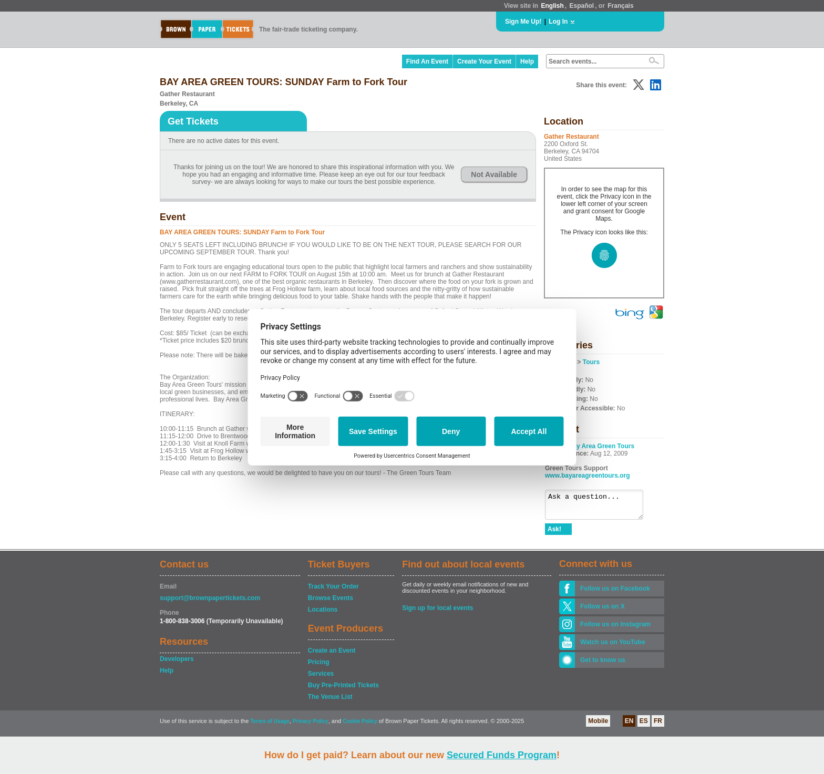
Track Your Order (333, 591)
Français (620, 5)
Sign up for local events (437, 612)
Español (582, 5)
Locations (323, 614)
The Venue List (330, 701)
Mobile (598, 725)
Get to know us (602, 664)
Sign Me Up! (523, 21)
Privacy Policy (310, 726)
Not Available (494, 174)
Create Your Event (484, 61)
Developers (177, 663)
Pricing (318, 666)
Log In (558, 21)
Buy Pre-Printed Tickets (343, 690)
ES (644, 725)
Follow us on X (602, 611)
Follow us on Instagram (615, 629)
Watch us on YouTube (612, 647)
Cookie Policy (360, 726)
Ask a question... (599, 507)
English (552, 5)
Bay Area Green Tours (601, 446)
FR (658, 725)
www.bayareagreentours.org (587, 475)
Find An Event (427, 61)
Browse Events (330, 602)
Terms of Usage (269, 726)
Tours (591, 362)
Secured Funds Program (502, 755)
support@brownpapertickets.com (210, 602)
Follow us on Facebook (615, 593)
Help (527, 61)
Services (321, 678)
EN (629, 725)
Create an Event (332, 655)
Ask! (554, 534)
